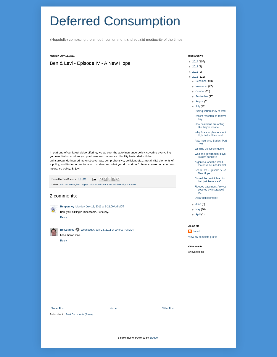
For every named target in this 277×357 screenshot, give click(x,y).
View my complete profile (202, 236)
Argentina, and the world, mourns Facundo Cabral (210, 164)
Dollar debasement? (206, 197)
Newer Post (57, 308)
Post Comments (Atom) (79, 314)
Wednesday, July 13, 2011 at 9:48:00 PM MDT (107, 229)
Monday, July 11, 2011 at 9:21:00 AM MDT (100, 206)
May (198, 209)
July (198, 106)
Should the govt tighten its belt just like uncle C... (210, 180)
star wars (131, 184)
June (198, 204)
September (202, 96)
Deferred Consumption (115, 21)
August (199, 101)
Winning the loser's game (209, 148)
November (201, 86)
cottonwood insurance (100, 184)
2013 (195, 66)
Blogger (154, 337)
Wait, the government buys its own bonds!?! (210, 155)
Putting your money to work (210, 110)
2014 (195, 61)
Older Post (168, 308)
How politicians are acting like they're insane (209, 126)
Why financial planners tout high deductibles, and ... (210, 134)
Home (113, 308)
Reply (63, 217)
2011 (195, 76)
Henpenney (67, 206)
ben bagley (82, 184)
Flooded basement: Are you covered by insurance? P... (211, 189)
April (198, 214)
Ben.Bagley (67, 229)
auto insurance (67, 184)
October (200, 91)
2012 (195, 71)
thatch (196, 231)
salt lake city (119, 184)
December (201, 81)
